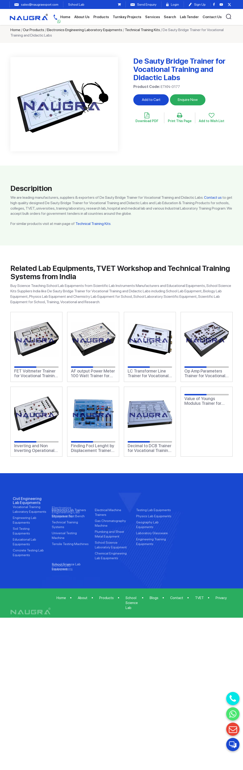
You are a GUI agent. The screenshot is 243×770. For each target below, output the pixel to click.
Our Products (33, 30)
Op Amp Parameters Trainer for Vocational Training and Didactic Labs (204, 373)
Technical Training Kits (142, 30)
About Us (82, 17)
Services (152, 17)
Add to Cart (151, 99)
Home (65, 17)
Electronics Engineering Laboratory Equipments (84, 30)
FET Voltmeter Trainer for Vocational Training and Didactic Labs (35, 373)
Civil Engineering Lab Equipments (27, 518)
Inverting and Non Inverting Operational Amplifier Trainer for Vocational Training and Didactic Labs (34, 448)
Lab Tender (189, 17)
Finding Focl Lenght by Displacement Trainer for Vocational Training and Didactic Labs (92, 448)
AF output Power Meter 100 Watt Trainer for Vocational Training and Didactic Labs (93, 373)
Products (101, 17)
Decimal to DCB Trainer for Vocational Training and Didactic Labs (149, 448)
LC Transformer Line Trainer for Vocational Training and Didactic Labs (148, 373)
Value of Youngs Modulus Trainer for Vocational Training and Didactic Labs (202, 401)
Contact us (213, 197)
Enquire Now (188, 99)
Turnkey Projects (127, 17)
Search (170, 17)
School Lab (76, 4)
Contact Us (212, 17)
